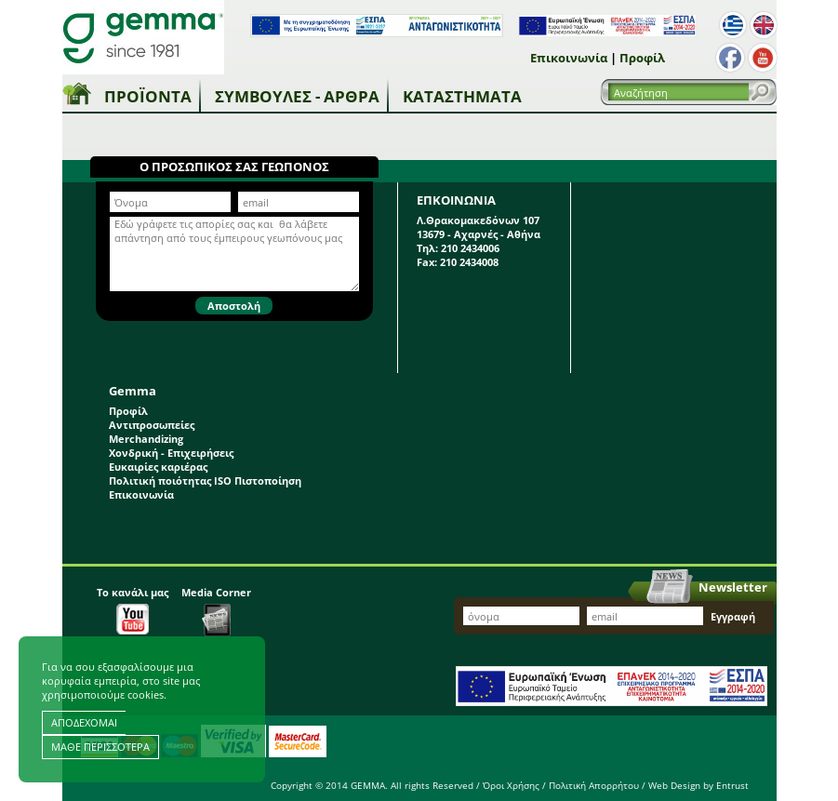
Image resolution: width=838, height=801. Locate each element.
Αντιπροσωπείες (151, 425)
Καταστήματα (462, 96)
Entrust (732, 785)
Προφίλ (642, 57)
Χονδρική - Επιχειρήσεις (171, 453)
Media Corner (216, 610)
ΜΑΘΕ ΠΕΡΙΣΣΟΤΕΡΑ (100, 747)
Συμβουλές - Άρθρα (297, 96)
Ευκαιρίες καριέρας (158, 467)
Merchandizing (146, 439)
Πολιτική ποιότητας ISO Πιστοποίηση (205, 480)
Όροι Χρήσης (511, 785)
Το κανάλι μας (132, 609)
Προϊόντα (148, 96)
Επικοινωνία (568, 57)
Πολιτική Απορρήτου (594, 785)
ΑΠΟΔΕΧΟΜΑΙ (84, 722)
